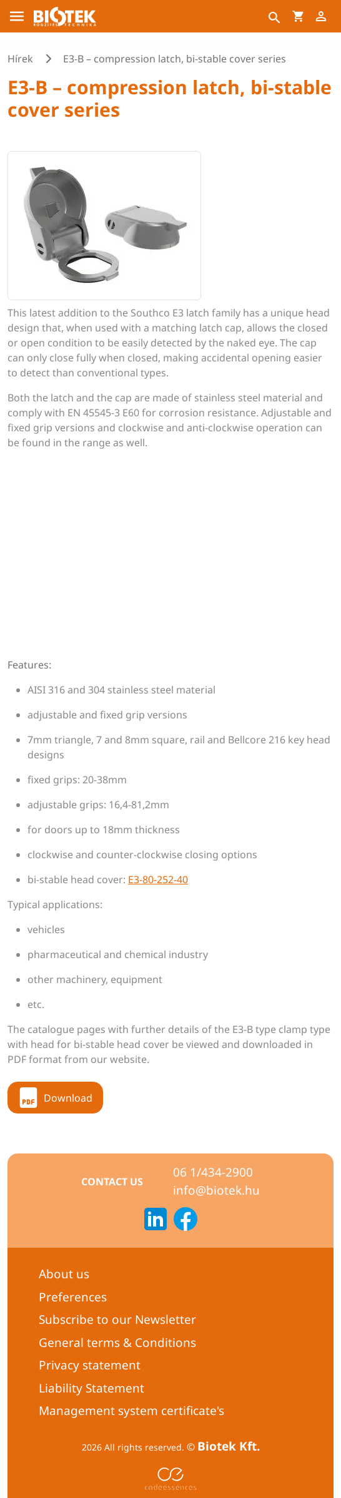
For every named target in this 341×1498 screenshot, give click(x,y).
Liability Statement (91, 1388)
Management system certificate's (131, 1411)
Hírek (20, 59)
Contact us (112, 1181)
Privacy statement (90, 1365)
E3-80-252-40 (158, 879)
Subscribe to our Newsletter (117, 1319)
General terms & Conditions (117, 1342)
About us (64, 1274)
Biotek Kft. (228, 1446)
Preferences (73, 1297)
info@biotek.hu (216, 1190)
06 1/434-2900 (213, 1172)
